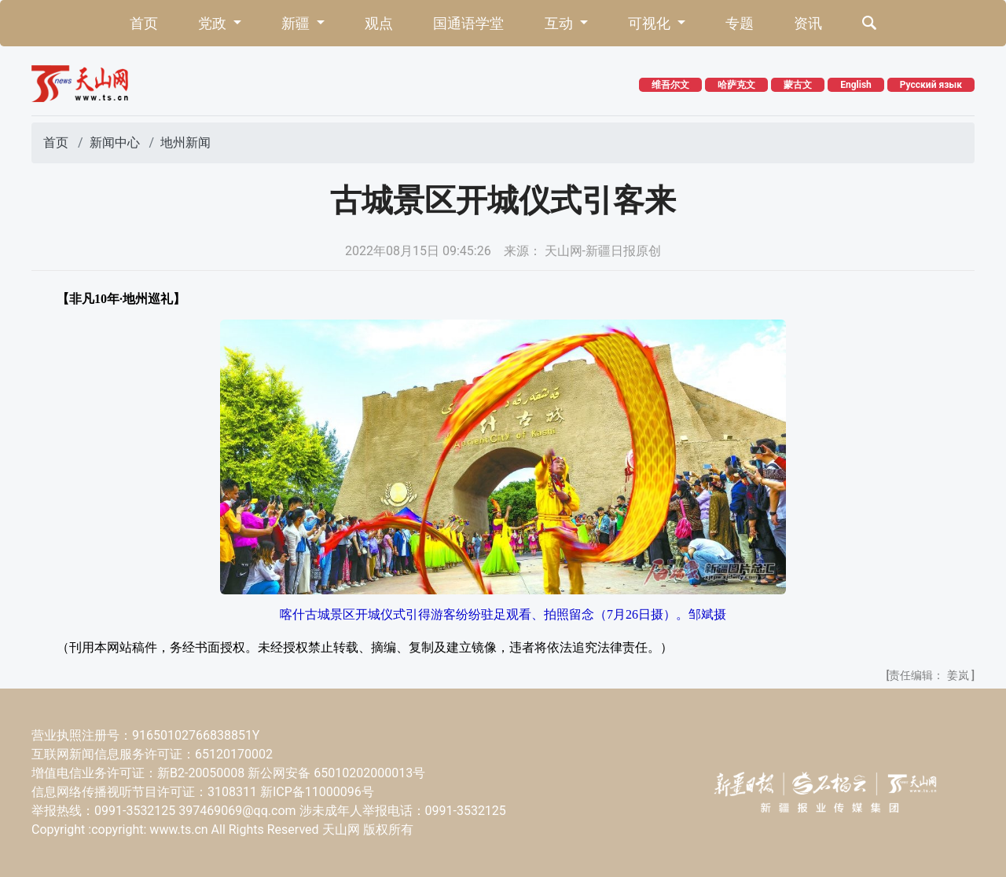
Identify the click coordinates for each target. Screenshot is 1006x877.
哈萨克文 (736, 84)
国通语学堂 (468, 23)
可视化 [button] (651, 23)
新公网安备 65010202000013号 (336, 773)
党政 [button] (213, 23)
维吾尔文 (670, 84)
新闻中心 (115, 142)
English (856, 84)
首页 (144, 23)
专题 (739, 23)
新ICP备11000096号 (317, 791)
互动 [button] (560, 23)
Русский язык (931, 84)
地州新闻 (185, 142)
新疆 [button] (297, 23)
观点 (379, 23)
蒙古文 (798, 84)
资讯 (808, 23)
